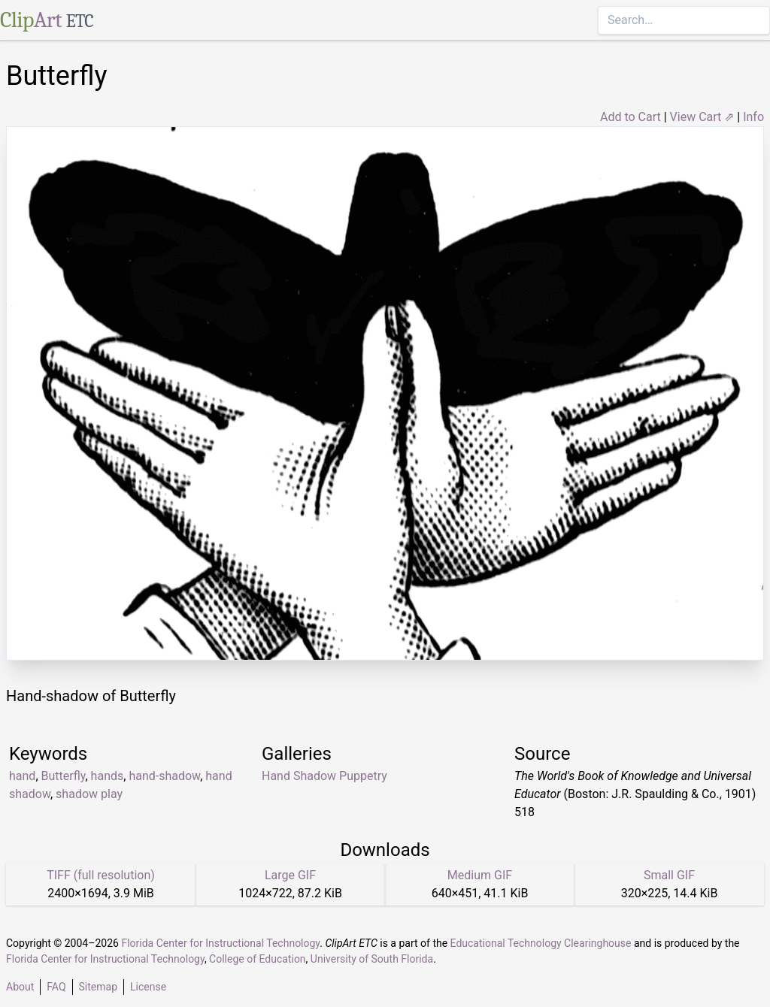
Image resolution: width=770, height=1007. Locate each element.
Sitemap (98, 987)
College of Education (257, 959)
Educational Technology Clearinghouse (541, 943)
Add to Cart (630, 117)
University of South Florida (372, 959)
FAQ (56, 987)
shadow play (89, 794)
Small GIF (669, 875)
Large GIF (290, 875)
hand (22, 776)
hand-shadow (164, 776)
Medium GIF (479, 875)
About (20, 987)
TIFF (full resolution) (101, 875)
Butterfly (63, 776)
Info (753, 117)
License (148, 987)
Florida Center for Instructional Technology (220, 943)
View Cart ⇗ (702, 117)
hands (107, 776)
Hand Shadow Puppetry (324, 776)
